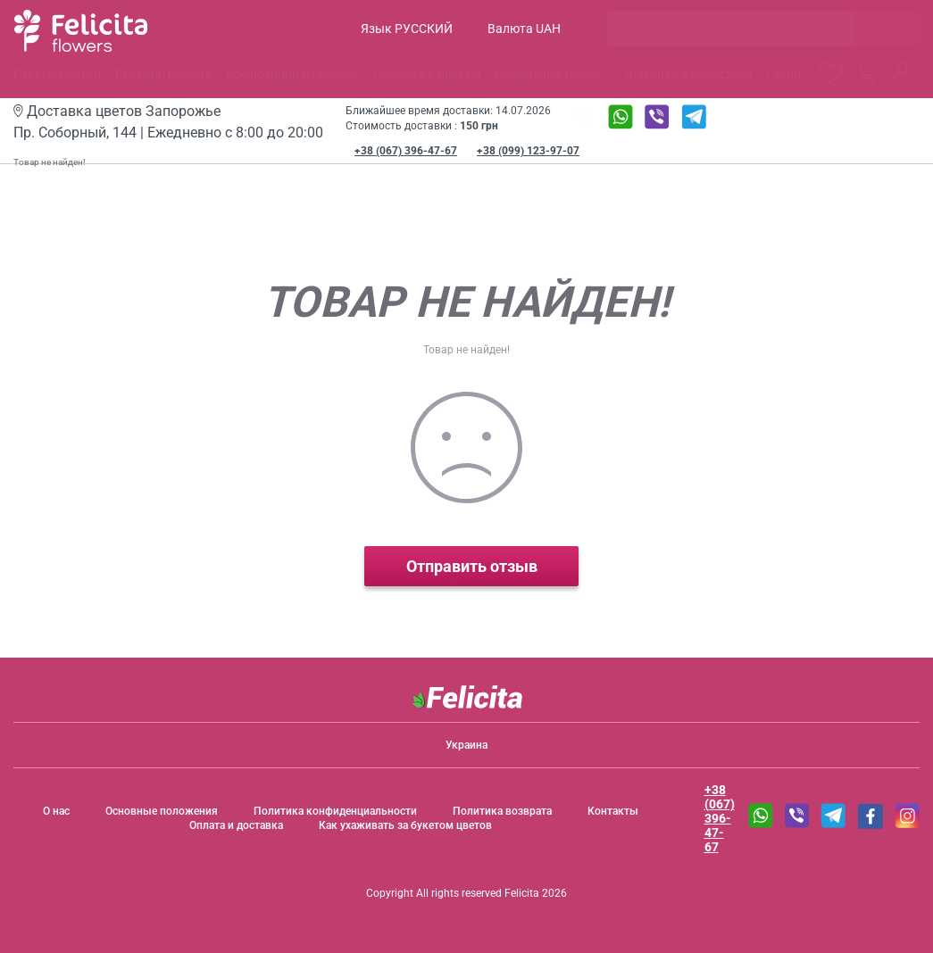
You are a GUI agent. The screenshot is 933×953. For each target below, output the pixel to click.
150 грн (479, 126)
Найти (887, 28)
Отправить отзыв (466, 566)
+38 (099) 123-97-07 (528, 151)
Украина (466, 745)
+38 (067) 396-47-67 (405, 151)
